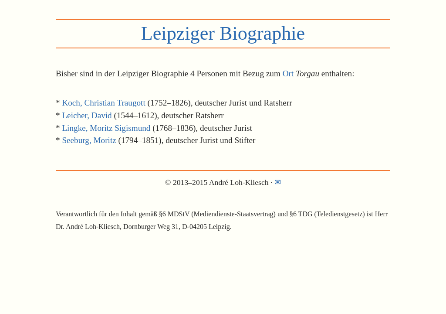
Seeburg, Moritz (89, 140)
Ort (288, 73)
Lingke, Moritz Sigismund (106, 128)
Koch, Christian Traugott (103, 102)
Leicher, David (87, 115)
